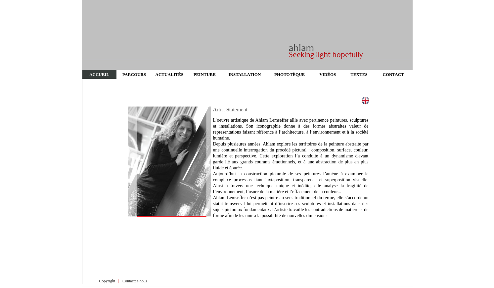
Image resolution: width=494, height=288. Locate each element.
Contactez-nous (134, 281)
